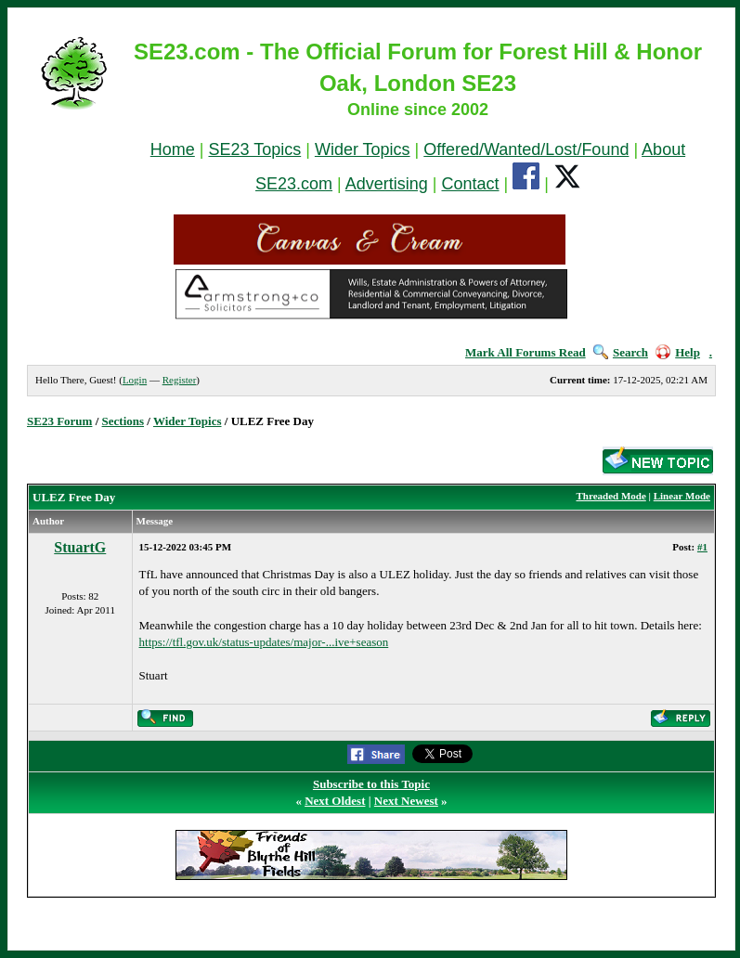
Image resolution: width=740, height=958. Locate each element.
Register (179, 379)
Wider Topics (362, 149)
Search (620, 352)
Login (135, 379)
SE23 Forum (59, 421)
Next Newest (406, 801)
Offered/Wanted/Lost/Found (526, 149)
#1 (702, 546)
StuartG (80, 547)
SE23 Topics (254, 149)
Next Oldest (335, 801)
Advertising (386, 184)
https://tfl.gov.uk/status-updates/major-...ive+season (264, 642)
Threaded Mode (611, 495)
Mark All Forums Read (525, 352)
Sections (123, 421)
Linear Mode (682, 495)
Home (172, 149)
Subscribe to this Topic (371, 784)
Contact (470, 184)
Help (678, 352)
